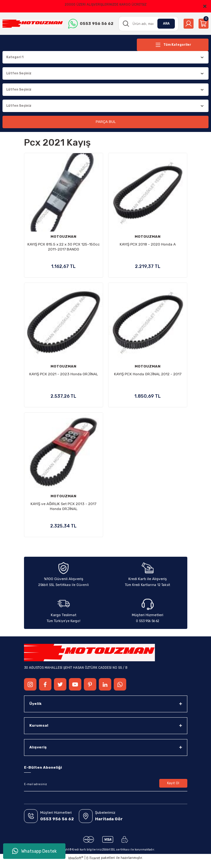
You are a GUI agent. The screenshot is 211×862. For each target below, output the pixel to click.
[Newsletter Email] (105, 784)
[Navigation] (173, 45)
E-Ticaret (93, 858)
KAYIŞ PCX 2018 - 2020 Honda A (148, 244)
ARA (166, 23)
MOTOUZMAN (63, 236)
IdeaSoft (75, 858)
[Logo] (32, 24)
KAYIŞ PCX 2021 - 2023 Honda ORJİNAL (63, 374)
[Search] (148, 23)
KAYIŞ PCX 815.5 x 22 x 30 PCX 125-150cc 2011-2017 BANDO (63, 246)
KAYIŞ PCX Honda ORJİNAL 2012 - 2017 (147, 374)
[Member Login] (189, 24)
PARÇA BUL (106, 121)
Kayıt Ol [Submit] (173, 783)
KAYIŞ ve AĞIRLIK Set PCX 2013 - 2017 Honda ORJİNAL (63, 506)
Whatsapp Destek (34, 851)
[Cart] (204, 24)
